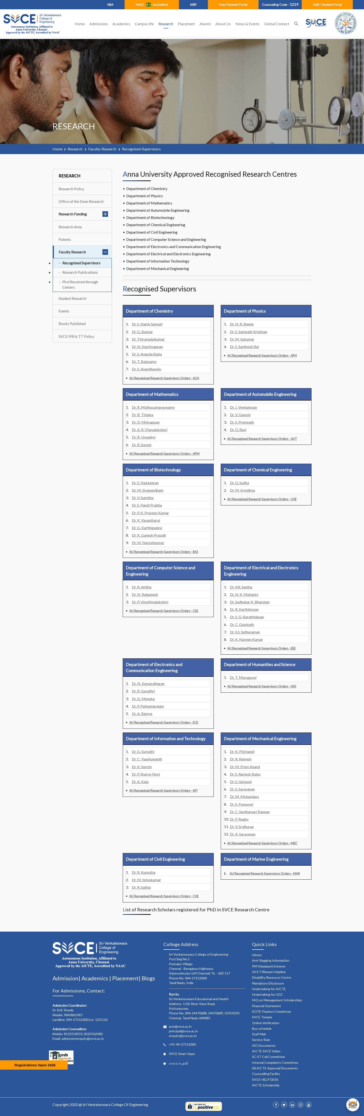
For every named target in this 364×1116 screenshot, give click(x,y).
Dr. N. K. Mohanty (244, 594)
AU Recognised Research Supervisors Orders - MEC (262, 843)
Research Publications (80, 272)
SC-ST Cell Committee (268, 1057)
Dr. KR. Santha (241, 587)
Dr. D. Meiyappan (146, 422)
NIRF (193, 5)
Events (64, 311)
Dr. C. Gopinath (242, 624)
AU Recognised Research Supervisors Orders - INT (163, 790)
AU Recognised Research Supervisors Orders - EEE (261, 648)
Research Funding (83, 214)
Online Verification (265, 1023)
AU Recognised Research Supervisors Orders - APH (262, 355)
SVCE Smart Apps (182, 1054)
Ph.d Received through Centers (80, 284)
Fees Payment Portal (233, 5)
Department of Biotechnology (150, 217)
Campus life (144, 23)
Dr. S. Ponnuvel (241, 804)
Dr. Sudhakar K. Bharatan (250, 602)
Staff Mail (259, 1034)
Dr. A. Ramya (142, 713)
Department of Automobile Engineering (157, 210)
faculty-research (102, 149)
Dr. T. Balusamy (144, 361)
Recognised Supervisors (81, 263)
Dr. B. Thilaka (142, 414)
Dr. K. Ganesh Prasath (149, 535)
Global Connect (276, 23)
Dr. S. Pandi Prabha (147, 505)
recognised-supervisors (141, 149)
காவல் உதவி (178, 1063)
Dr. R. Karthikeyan (244, 609)
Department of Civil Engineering (152, 232)
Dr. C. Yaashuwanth (147, 759)
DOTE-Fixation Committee (271, 1011)
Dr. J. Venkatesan (243, 407)
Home (80, 23)
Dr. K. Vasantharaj (146, 520)
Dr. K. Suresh (142, 766)
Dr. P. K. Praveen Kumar (150, 513)
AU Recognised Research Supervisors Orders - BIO (163, 552)
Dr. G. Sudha (239, 482)
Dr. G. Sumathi (143, 751)
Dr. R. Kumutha (143, 872)
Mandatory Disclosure (268, 983)
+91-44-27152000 (182, 1044)
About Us (223, 23)
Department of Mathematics (149, 203)
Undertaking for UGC (267, 994)
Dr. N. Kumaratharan (148, 683)
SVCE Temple (262, 1017)
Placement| (127, 978)
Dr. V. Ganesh (240, 414)
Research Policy (71, 189)
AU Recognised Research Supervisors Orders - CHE (262, 499)
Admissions (98, 23)
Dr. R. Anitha (141, 587)
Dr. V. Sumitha (143, 497)
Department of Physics (144, 195)
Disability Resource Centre (271, 977)
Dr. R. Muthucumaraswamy (153, 407)
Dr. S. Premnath (242, 422)
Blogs (148, 978)
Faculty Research (83, 252)
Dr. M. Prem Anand (245, 766)
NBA (110, 5)
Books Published (72, 323)
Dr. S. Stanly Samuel (147, 324)
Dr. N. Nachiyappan (147, 346)
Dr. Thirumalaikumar (148, 339)
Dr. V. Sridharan (242, 826)
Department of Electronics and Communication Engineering (173, 246)
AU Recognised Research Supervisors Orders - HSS (261, 686)
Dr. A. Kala (140, 781)
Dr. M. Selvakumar (146, 880)
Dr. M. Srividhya (242, 490)
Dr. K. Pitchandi (242, 751)
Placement (186, 23)
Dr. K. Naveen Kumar (246, 639)
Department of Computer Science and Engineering (166, 239)
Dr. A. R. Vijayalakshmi (149, 429)
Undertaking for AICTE (269, 989)
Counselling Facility (266, 1074)
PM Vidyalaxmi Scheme (268, 966)
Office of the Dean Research (81, 201)
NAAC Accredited (152, 5)
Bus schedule (262, 1028)
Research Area (70, 227)
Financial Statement (266, 1006)
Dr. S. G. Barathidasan (247, 617)
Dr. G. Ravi (238, 429)
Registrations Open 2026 (35, 1065)
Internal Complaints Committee (275, 1062)
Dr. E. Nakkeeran (145, 482)
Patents (65, 239)
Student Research (72, 298)
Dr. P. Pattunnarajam (148, 706)
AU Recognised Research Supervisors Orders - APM (164, 454)
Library (257, 955)
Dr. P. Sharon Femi (146, 774)
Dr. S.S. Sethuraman (245, 632)
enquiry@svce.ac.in (183, 1036)
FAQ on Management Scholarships (277, 1000)
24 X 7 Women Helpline (269, 972)
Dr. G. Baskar (142, 331)
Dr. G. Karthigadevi (147, 527)
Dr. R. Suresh (141, 444)
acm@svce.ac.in (180, 1026)
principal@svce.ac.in (183, 1031)
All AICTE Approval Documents (275, 1068)
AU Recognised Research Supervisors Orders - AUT (262, 439)
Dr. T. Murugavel (243, 677)
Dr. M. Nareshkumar (148, 542)
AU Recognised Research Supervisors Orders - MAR (265, 873)
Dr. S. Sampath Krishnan (248, 331)
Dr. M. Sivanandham (147, 490)
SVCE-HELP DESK (265, 1079)
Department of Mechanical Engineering (157, 268)
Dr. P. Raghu (239, 819)
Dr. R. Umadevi (143, 437)
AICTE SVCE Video (266, 1051)
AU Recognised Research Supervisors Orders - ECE (163, 722)
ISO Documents (264, 1045)
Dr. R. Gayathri (143, 691)
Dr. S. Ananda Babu (147, 354)
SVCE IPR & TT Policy (76, 336)
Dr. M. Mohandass (244, 796)
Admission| (66, 978)
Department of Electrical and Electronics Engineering (168, 254)
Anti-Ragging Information (270, 960)
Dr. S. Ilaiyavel (241, 781)
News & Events (247, 23)
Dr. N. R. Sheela (242, 324)
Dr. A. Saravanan (243, 834)
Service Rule (261, 1040)
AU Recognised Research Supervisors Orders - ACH (164, 378)
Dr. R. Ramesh (241, 759)
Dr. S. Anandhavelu (146, 369)
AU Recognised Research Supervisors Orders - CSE (163, 611)
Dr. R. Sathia (141, 887)
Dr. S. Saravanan (242, 789)
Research (165, 23)
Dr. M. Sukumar (242, 339)
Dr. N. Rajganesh (145, 594)
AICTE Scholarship (266, 1085)
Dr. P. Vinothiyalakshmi (150, 602)
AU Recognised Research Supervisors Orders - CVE (164, 896)
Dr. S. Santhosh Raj (244, 346)
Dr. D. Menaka (143, 698)
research (75, 149)
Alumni (205, 23)
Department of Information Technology (157, 261)
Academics (121, 23)
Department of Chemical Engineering (155, 224)
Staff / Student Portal (327, 5)
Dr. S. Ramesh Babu (245, 774)
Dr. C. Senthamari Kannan (250, 811)
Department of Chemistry (146, 188)
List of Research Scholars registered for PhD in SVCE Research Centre (196, 909)
